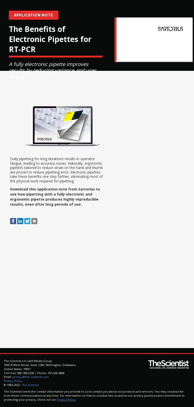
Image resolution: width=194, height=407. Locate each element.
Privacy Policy (13, 381)
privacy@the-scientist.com (31, 377)
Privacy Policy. (66, 399)
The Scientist (30, 385)
